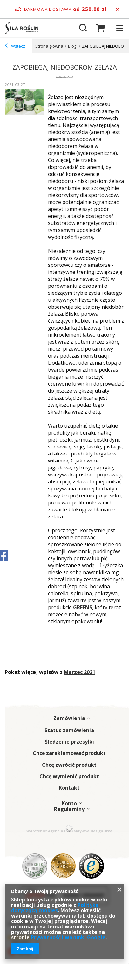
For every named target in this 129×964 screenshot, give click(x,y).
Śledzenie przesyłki (69, 742)
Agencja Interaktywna (69, 830)
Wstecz (15, 46)
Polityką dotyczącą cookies (55, 907)
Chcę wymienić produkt (69, 776)
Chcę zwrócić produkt (69, 765)
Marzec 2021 (79, 672)
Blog (72, 46)
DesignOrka (101, 830)
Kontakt (69, 788)
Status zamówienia (69, 730)
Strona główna (49, 46)
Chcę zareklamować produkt (69, 753)
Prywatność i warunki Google (68, 937)
